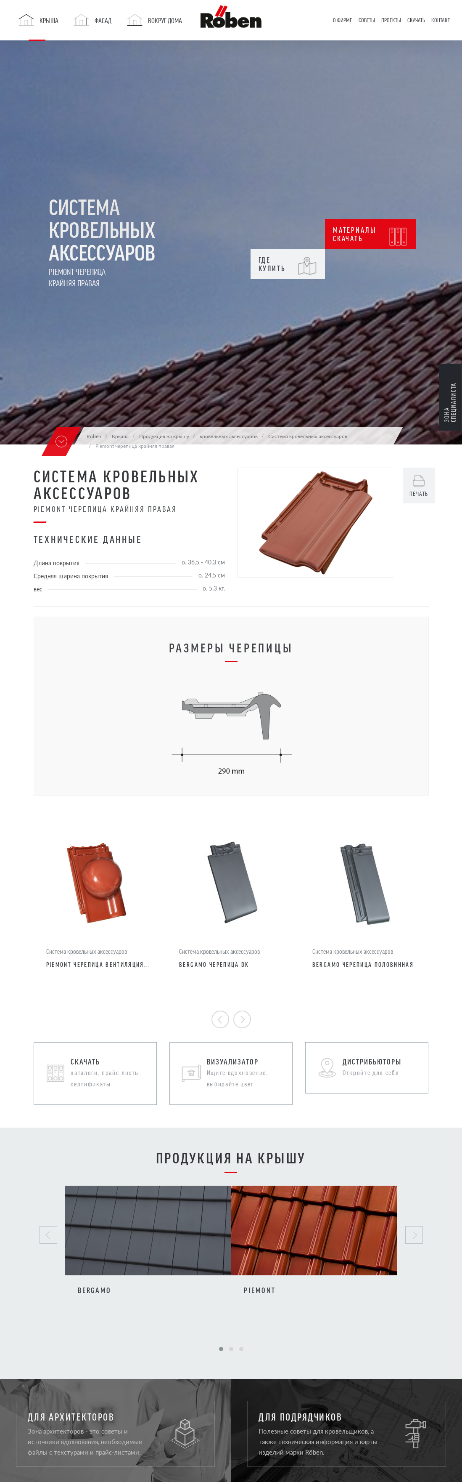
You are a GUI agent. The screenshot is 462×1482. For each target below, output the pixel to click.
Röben (94, 436)
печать (418, 493)
